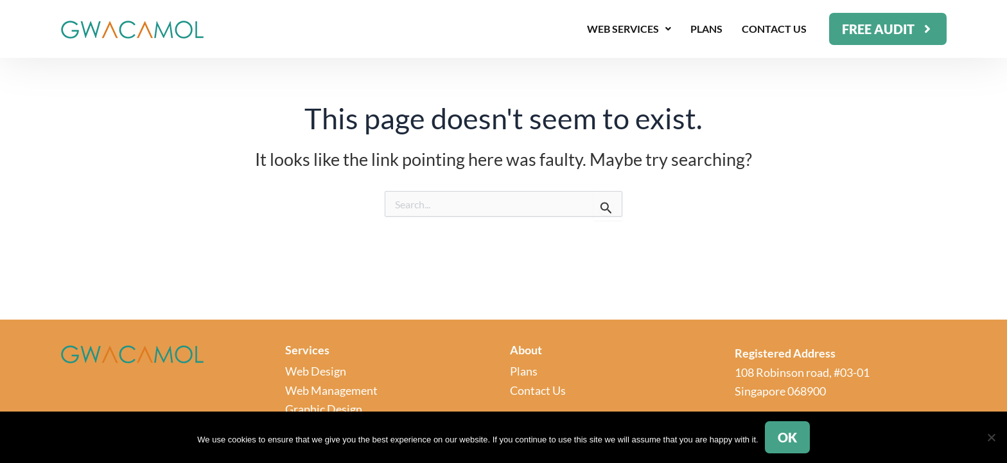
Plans (706, 29)
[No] (991, 437)
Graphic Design (323, 409)
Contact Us (774, 29)
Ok (787, 437)
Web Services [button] (629, 29)
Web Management (331, 390)
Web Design (315, 371)
